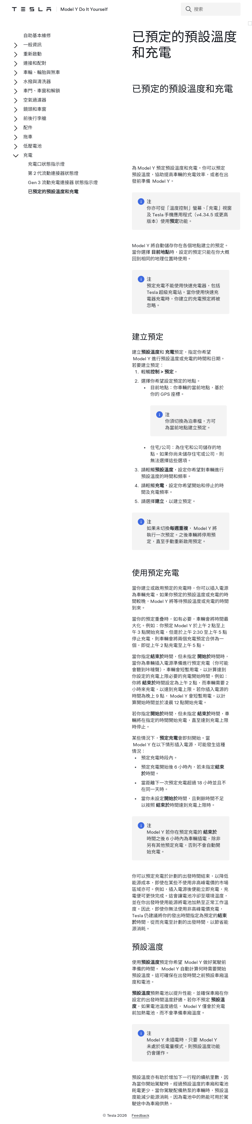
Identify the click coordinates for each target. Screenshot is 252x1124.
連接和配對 (34, 63)
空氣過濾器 (34, 100)
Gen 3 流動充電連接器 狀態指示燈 (63, 182)
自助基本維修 (37, 35)
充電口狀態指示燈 (46, 164)
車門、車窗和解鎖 (41, 90)
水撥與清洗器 (37, 81)
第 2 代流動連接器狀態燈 (53, 173)
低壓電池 (32, 146)
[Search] (211, 9)
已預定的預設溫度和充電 (53, 191)
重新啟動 (32, 54)
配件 (27, 127)
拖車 (27, 136)
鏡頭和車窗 (34, 109)
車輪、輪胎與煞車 (41, 72)
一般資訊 (32, 44)
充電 (27, 155)
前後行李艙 (34, 118)
